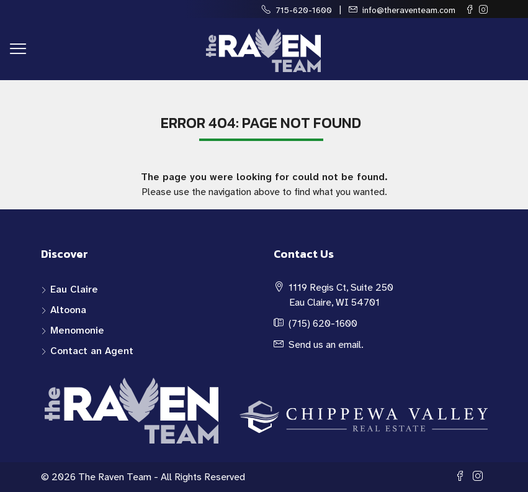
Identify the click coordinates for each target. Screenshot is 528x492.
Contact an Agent (91, 350)
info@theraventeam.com (408, 10)
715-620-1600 (303, 10)
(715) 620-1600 (323, 323)
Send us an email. (326, 344)
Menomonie (77, 330)
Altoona (68, 309)
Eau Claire (74, 289)
